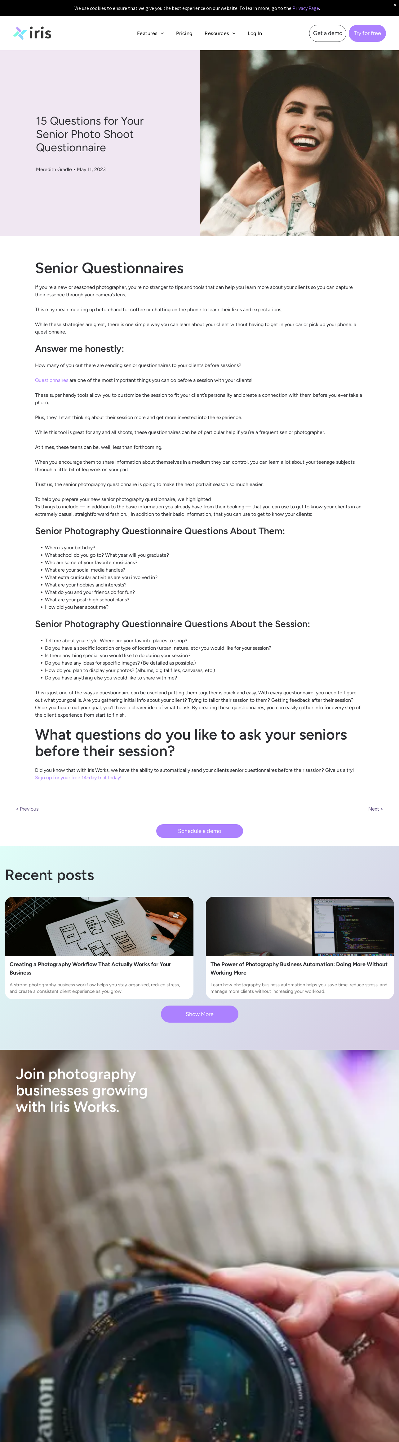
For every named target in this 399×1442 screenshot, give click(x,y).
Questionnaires (51, 380)
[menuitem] (150, 33)
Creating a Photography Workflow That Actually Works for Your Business (90, 968)
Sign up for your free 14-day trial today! (78, 778)
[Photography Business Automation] (300, 926)
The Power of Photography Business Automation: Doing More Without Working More (299, 968)
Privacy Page (305, 8)
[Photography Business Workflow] (99, 926)
